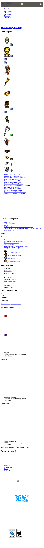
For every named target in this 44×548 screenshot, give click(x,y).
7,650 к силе (8, 222)
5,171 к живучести (9, 223)
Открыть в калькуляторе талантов (11, 237)
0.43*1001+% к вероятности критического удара (18, 227)
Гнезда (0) (7, 225)
